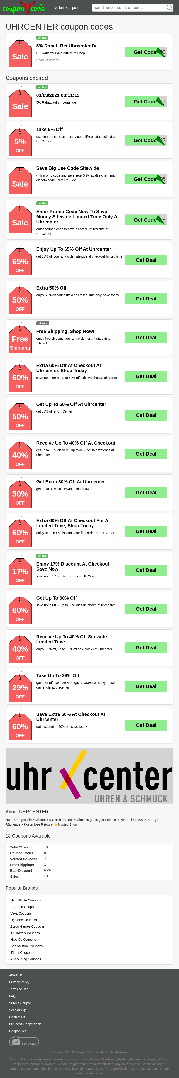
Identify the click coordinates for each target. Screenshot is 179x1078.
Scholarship (17, 1010)
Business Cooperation (25, 1024)
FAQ (12, 996)
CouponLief (17, 1031)
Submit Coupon (66, 8)
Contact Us (17, 1017)
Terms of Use (18, 989)
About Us (16, 975)
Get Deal (146, 260)
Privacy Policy (19, 982)
